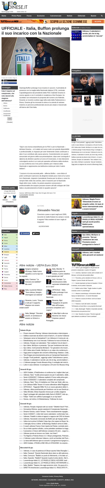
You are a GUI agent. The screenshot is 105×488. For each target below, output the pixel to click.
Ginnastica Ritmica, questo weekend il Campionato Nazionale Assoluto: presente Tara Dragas (57, 409)
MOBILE (67, 480)
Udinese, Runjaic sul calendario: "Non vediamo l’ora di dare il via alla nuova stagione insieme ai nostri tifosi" (62, 343)
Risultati (9, 122)
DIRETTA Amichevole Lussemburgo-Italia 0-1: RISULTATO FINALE (48, 468)
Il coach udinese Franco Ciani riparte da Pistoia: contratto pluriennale (48, 426)
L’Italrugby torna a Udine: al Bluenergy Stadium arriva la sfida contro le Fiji (50, 424)
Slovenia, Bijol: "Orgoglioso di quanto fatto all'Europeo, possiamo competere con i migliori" (57, 305)
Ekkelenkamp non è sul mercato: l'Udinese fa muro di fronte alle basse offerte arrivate (54, 340)
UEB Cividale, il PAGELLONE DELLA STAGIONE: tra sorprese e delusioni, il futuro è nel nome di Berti (60, 443)
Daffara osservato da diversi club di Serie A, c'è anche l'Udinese (46, 336)
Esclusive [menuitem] (41, 16)
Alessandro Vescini (26, 195)
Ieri (77, 140)
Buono (5, 106)
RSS (72, 480)
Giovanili (75, 249)
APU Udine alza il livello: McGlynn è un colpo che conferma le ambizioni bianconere (53, 350)
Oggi (73, 140)
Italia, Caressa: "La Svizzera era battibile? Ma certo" (33, 282)
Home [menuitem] (4, 16)
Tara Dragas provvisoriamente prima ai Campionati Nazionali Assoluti (48, 355)
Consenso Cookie (47, 476)
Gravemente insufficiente (7, 114)
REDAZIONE (43, 480)
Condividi (24, 233)
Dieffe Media (54, 483)
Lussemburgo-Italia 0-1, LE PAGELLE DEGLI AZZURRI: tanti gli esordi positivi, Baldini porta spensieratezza (62, 460)
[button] (9, 118)
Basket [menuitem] (93, 16)
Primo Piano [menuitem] (16, 16)
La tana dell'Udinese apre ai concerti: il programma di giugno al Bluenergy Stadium (53, 440)
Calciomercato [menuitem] (55, 16)
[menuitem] (101, 16)
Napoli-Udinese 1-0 (80, 92)
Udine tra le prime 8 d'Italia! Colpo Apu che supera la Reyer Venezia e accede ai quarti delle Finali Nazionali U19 (64, 421)
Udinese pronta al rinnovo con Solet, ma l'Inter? (41, 433)
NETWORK (34, 480)
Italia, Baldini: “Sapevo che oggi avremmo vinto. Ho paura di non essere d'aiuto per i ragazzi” (57, 465)
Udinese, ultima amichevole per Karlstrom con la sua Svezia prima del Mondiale (52, 389)
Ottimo (5, 103)
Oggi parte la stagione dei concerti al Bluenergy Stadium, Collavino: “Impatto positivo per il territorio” (59, 353)
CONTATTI (60, 480)
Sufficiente (7, 108)
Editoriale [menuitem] (81, 16)
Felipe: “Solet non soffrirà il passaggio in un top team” (43, 397)
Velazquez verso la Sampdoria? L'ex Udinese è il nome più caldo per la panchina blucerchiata (57, 338)
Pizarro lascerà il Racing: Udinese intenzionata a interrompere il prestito (49, 333)
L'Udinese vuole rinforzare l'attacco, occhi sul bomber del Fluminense (48, 438)
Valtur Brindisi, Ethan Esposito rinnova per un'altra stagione (45, 392)
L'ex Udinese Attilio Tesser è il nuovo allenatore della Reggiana (46, 384)
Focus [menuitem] (29, 16)
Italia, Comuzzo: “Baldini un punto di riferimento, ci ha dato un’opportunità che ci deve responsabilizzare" (61, 455)
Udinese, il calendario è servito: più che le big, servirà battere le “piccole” (49, 360)
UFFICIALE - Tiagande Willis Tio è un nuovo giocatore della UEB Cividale (50, 387)
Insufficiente (7, 111)
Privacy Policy (58, 476)
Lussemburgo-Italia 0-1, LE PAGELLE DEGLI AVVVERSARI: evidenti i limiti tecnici (53, 463)
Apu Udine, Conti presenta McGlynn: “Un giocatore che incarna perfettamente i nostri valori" (56, 348)
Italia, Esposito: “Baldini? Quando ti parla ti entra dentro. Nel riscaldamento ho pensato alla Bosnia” (59, 458)
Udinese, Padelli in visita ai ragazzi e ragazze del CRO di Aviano (47, 416)
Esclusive (76, 196)
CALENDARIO (52, 480)
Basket (74, 231)
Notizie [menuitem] (69, 16)
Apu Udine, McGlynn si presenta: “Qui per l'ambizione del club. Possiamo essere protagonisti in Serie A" (60, 345)
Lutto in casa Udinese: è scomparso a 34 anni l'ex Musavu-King (46, 365)
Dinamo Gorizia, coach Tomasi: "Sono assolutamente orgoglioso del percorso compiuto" (55, 411)
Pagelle (75, 213)
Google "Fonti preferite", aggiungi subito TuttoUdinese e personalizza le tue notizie (53, 357)
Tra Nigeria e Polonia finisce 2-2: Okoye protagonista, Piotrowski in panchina (50, 436)
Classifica (6, 231)
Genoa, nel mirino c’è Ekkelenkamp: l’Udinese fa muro (43, 399)
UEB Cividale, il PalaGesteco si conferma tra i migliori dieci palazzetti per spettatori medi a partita (58, 372)
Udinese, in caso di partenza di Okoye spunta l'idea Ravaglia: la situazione (50, 451)
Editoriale (76, 28)
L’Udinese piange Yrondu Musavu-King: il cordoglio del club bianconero (49, 362)
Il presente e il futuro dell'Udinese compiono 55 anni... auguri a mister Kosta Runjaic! (54, 431)
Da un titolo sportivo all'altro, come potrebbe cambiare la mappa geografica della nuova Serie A (58, 428)
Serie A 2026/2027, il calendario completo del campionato (44, 380)
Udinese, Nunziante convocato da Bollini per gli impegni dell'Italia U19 (49, 419)
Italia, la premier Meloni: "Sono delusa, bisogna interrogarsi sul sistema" (33, 292)
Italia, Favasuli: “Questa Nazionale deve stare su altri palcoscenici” (47, 453)
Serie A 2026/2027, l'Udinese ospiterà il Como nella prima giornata (47, 377)
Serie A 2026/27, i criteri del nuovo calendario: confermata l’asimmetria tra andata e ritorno (56, 414)
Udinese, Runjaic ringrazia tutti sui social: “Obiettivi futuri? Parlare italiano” (50, 407)
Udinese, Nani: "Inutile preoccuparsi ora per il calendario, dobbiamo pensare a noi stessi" (55, 375)
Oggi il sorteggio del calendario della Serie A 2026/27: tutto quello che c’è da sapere (53, 394)
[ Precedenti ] (9, 202)
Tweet (36, 233)
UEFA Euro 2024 (29, 193)
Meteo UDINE (10, 207)
